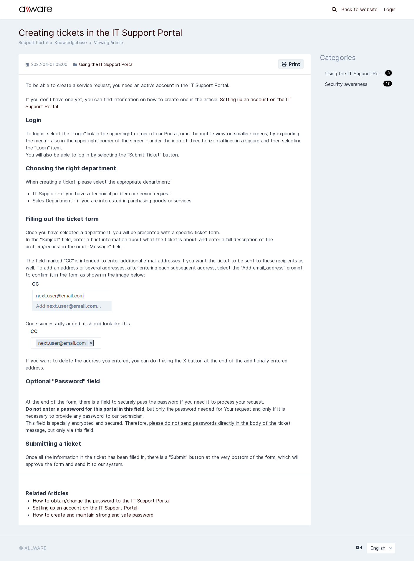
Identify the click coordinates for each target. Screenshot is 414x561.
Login (389, 9)
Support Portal (33, 42)
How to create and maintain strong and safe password (93, 515)
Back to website (360, 9)
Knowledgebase (71, 42)
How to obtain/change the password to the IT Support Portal (101, 501)
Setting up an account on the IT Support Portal (85, 508)
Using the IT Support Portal (106, 64)
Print (291, 64)
